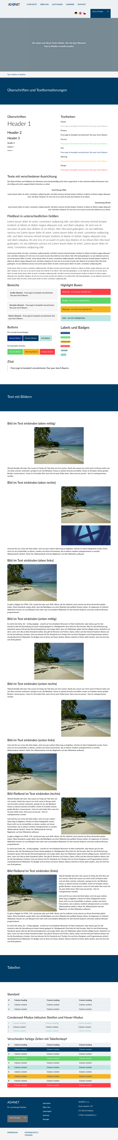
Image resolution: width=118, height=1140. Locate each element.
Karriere (70, 4)
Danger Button (47, 352)
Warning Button (31, 352)
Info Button (45, 338)
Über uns (44, 4)
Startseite (32, 4)
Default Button (15, 338)
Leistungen (57, 4)
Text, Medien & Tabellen (16, 74)
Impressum (12, 1132)
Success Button (15, 352)
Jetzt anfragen (97, 11)
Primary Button (31, 338)
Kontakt (82, 4)
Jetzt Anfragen (14, 1118)
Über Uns (46, 1107)
